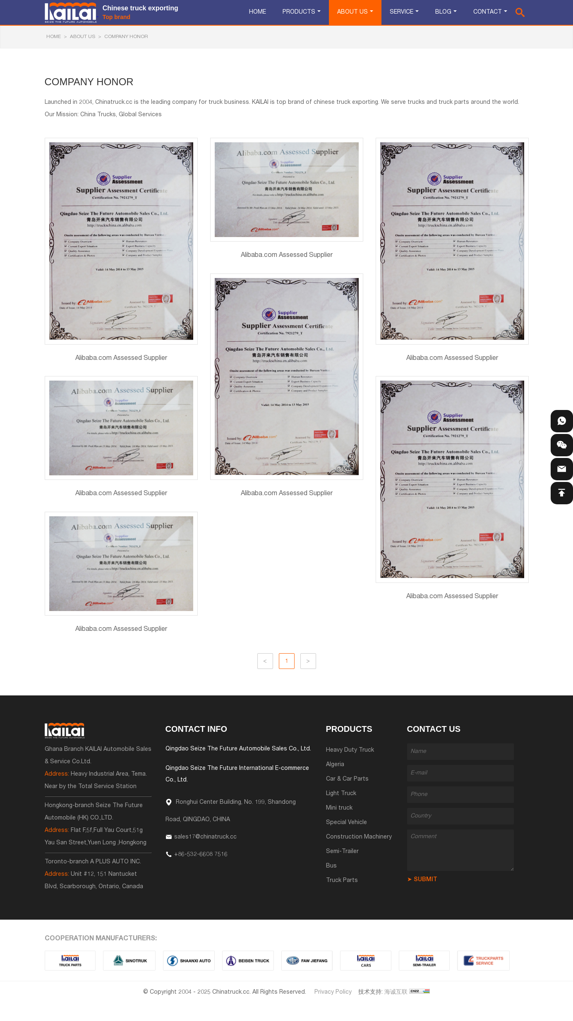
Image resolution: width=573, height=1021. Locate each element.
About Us (352, 12)
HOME (53, 36)
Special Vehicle (346, 823)
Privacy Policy (333, 992)
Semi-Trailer (342, 852)
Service (401, 12)
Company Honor (126, 36)
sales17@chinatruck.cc (205, 837)
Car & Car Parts (347, 779)
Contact (487, 12)
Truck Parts (342, 881)
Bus (331, 866)
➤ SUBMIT (422, 880)
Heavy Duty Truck (350, 750)
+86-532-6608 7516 (201, 855)
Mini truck (339, 808)
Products (299, 12)
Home (257, 12)
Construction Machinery (359, 837)
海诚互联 (396, 992)
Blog (443, 12)
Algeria (335, 765)
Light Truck (341, 794)
